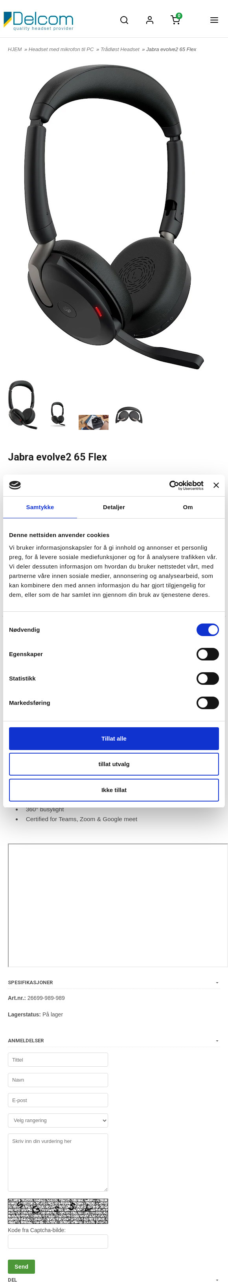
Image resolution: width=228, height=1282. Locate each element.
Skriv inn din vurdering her (58, 1162)
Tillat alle (114, 738)
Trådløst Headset (121, 49)
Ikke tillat (114, 790)
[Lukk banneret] (216, 485)
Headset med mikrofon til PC (62, 49)
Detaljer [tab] (114, 507)
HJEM (15, 49)
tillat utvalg (113, 764)
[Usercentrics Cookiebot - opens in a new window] (169, 486)
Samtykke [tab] (40, 507)
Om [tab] (188, 507)
